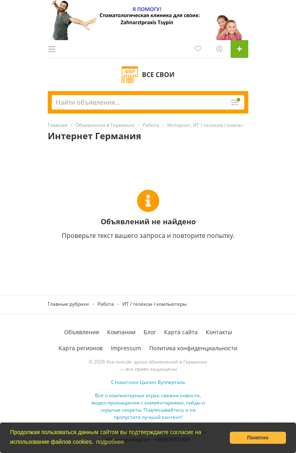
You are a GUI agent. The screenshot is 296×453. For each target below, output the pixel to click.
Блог (150, 332)
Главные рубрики (68, 304)
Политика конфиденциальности (193, 348)
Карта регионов (81, 348)
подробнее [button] (110, 442)
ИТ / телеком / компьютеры (154, 304)
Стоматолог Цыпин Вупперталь (148, 382)
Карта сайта (181, 332)
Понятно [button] (257, 438)
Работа (105, 304)
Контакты (219, 332)
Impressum (126, 348)
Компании (121, 332)
